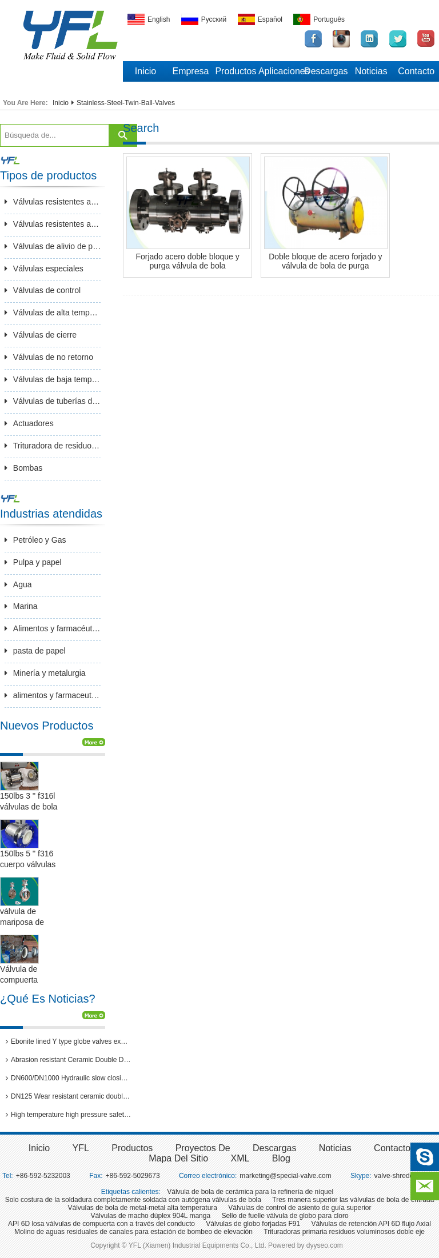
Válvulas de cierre (41, 334)
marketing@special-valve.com (285, 1176)
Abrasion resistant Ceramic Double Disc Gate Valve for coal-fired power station (68, 1060)
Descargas (326, 71)
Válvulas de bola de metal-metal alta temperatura (142, 1208)
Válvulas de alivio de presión (53, 246)
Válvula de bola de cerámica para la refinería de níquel (250, 1192)
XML (240, 1158)
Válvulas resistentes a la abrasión (53, 201)
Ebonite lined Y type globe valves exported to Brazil (68, 1041)
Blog (281, 1158)
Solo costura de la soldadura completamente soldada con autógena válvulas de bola (133, 1200)
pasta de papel (35, 650)
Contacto (416, 71)
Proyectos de (202, 1148)
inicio (39, 1148)
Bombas (23, 467)
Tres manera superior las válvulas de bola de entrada (353, 1200)
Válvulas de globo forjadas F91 (253, 1224)
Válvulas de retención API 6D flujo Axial (370, 1224)
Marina (21, 606)
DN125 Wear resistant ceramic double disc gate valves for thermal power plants (68, 1096)
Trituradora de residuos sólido (53, 445)
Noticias (371, 71)
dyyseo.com (324, 1245)
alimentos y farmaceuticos (53, 695)
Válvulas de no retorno (49, 357)
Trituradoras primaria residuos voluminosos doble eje (344, 1232)
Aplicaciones (281, 71)
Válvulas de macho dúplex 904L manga (150, 1216)
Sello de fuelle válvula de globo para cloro (284, 1216)
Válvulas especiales (44, 268)
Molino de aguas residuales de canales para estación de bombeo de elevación (133, 1232)
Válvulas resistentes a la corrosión (53, 224)
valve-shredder (397, 1176)
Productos (235, 71)
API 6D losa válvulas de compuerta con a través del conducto (101, 1224)
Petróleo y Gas (35, 539)
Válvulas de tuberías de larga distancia (53, 401)
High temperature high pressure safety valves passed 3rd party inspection (68, 1115)
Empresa (190, 71)
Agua (18, 584)
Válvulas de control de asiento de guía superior (299, 1208)
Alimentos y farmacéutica (53, 628)
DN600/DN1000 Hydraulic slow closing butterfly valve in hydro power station (68, 1078)
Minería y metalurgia (45, 673)
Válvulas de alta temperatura (53, 312)
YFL (81, 1148)
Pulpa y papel (33, 562)
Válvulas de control (43, 290)
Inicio (145, 71)
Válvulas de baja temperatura (53, 379)
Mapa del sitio (178, 1158)
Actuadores (29, 423)
